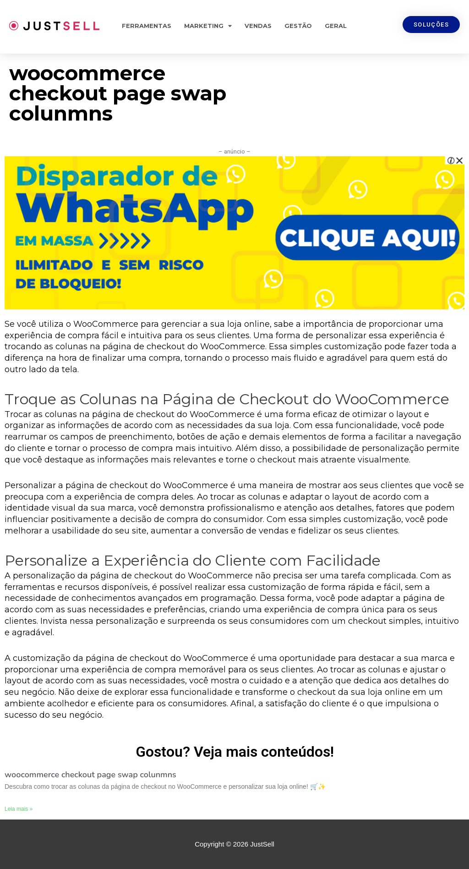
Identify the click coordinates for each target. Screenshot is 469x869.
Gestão (298, 25)
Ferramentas (146, 25)
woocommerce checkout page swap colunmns (90, 774)
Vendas (258, 25)
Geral (336, 25)
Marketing (208, 25)
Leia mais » (19, 809)
